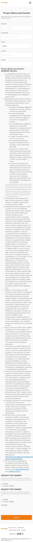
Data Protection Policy (14, 530)
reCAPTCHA (4, 505)
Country (3, 41)
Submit (16, 517)
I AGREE (5, 484)
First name (3, 23)
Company (3, 60)
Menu (30, 3)
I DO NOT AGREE (8, 486)
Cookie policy (20, 527)
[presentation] (14, 510)
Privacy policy (12, 527)
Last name (3, 51)
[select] (16, 46)
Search (25, 3)
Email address (4, 32)
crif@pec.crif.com (14, 471)
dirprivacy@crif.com (22, 469)
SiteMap (23, 530)
